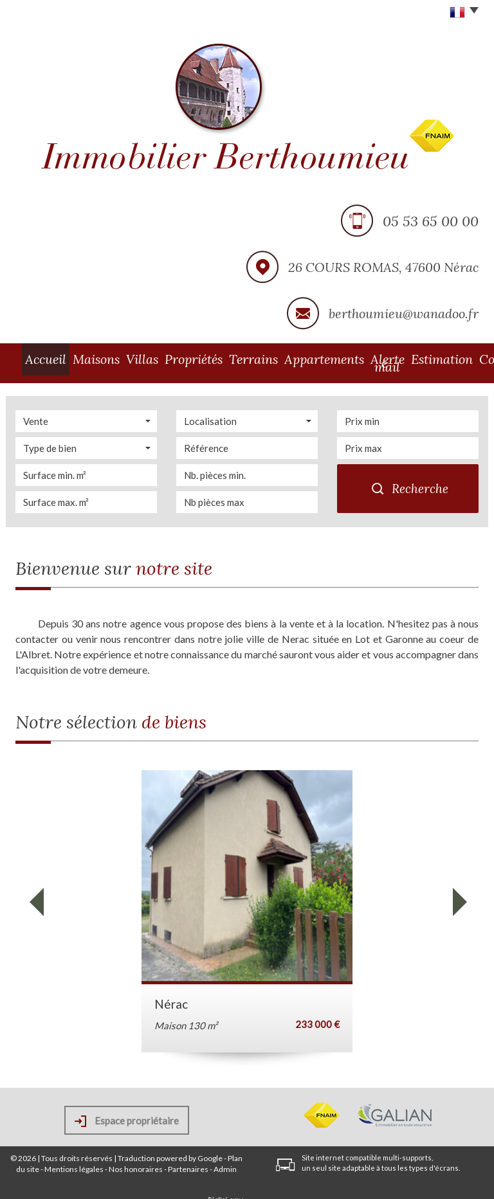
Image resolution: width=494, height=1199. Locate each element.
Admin (225, 1161)
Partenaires (188, 1161)
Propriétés (166, 359)
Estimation (405, 359)
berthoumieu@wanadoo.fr (404, 313)
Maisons (81, 359)
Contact (456, 359)
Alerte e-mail (343, 359)
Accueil (36, 359)
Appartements (275, 359)
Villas (121, 359)
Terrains (216, 359)
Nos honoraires (136, 1161)
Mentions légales (74, 1161)
